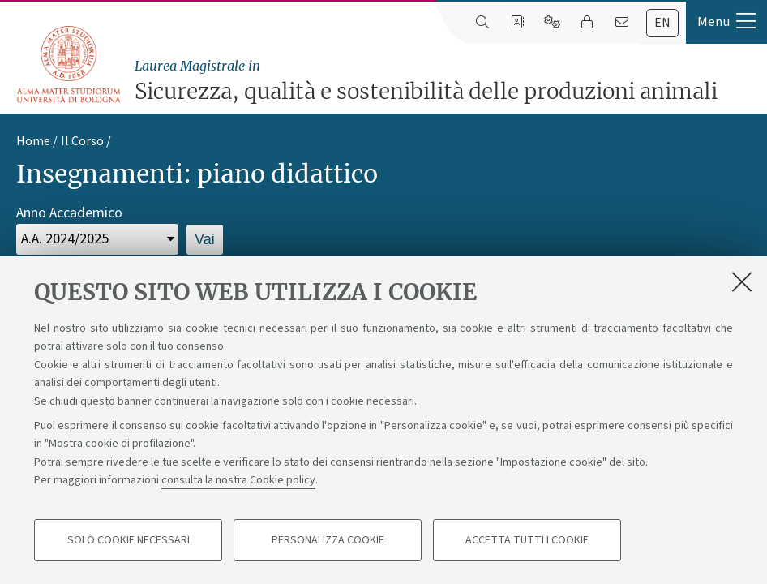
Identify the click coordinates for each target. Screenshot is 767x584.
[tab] (662, 23)
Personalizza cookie (328, 540)
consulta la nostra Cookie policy (238, 480)
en (662, 23)
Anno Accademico (69, 213)
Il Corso (82, 141)
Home (33, 141)
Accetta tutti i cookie (527, 540)
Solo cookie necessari (128, 540)
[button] (726, 22)
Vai (205, 239)
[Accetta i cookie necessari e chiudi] (742, 281)
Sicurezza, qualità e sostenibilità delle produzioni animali (447, 80)
